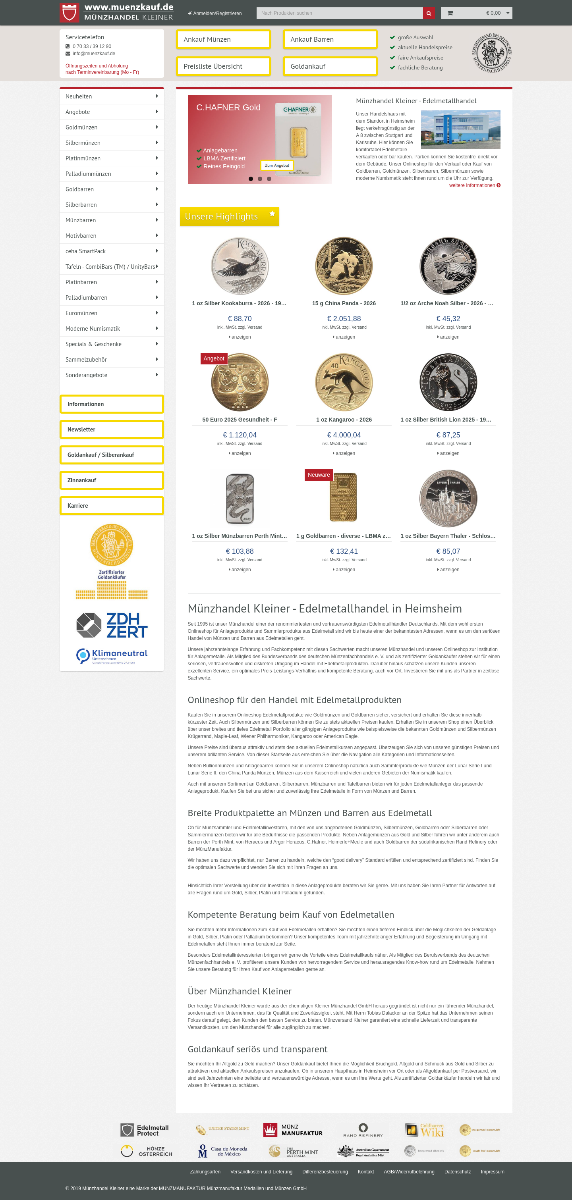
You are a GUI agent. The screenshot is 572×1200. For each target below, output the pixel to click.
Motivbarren (112, 235)
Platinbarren (112, 282)
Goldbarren (112, 189)
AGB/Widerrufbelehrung (409, 1172)
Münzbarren (112, 220)
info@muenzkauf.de (90, 53)
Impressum (492, 1172)
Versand (254, 327)
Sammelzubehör (112, 359)
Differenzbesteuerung (325, 1172)
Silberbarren (112, 204)
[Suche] (429, 13)
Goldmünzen (112, 127)
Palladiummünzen (112, 173)
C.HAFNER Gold (228, 107)
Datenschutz (457, 1172)
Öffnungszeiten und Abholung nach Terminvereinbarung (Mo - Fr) (102, 69)
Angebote (112, 112)
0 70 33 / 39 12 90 (88, 46)
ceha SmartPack (112, 251)
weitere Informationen (474, 185)
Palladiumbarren (112, 297)
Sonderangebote (112, 375)
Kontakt (366, 1172)
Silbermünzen (112, 142)
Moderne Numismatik (112, 328)
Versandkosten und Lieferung (261, 1172)
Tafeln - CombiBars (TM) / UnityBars (112, 266)
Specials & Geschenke (112, 344)
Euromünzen (112, 313)
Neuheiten (112, 96)
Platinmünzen (112, 158)
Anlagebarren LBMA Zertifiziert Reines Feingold (220, 158)
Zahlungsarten (205, 1172)
